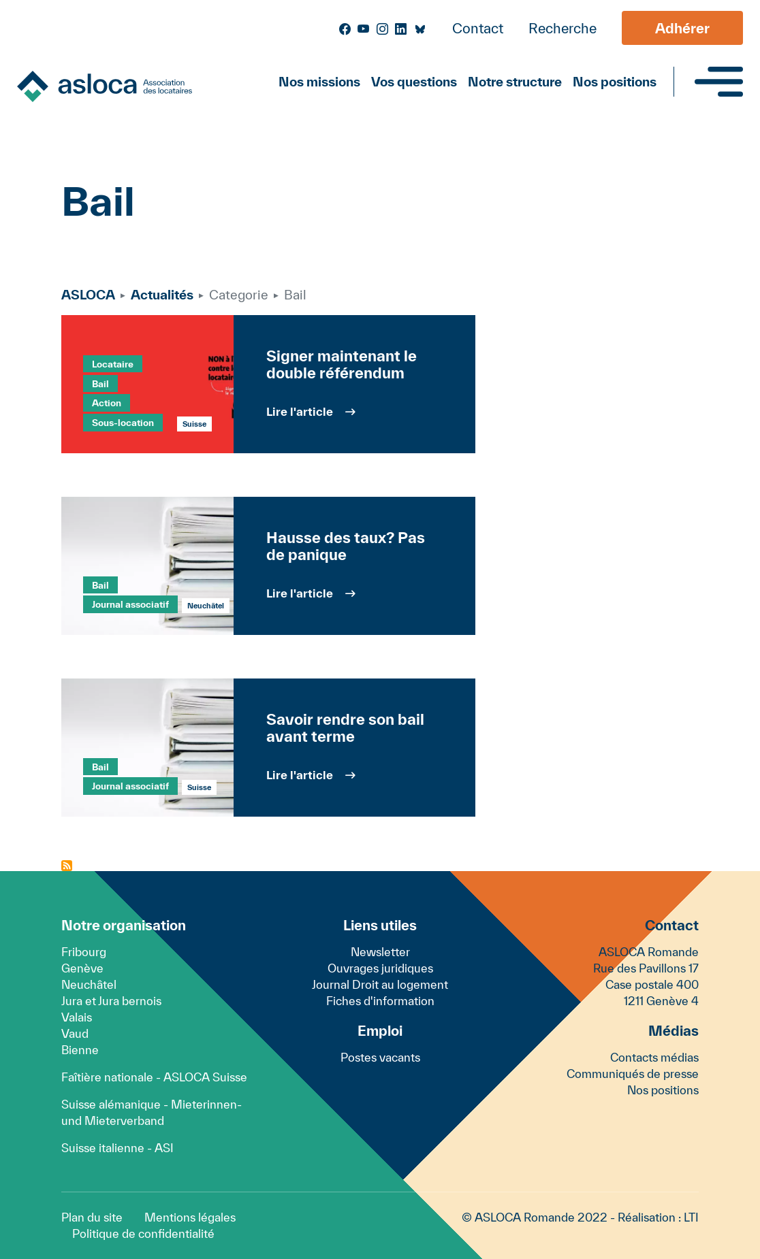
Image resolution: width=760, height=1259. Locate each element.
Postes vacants (380, 1057)
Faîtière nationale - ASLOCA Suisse (154, 1076)
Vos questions (414, 81)
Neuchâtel (88, 984)
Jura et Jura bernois (111, 1000)
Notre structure (515, 81)
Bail (100, 383)
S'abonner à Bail (66, 865)
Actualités (162, 294)
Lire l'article (299, 411)
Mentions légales (190, 1217)
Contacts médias (654, 1057)
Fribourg (83, 951)
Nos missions (319, 81)
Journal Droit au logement (380, 984)
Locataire (112, 364)
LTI (691, 1217)
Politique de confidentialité (143, 1233)
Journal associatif (130, 604)
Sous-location (123, 422)
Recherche (562, 28)
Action (106, 402)
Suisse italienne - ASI (117, 1147)
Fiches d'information (380, 1000)
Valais (76, 1017)
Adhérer (682, 28)
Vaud (75, 1033)
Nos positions (614, 81)
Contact (477, 28)
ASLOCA (88, 294)
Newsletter (380, 951)
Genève (82, 968)
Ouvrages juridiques (380, 968)
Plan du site (92, 1217)
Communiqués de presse (633, 1073)
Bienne (80, 1049)
